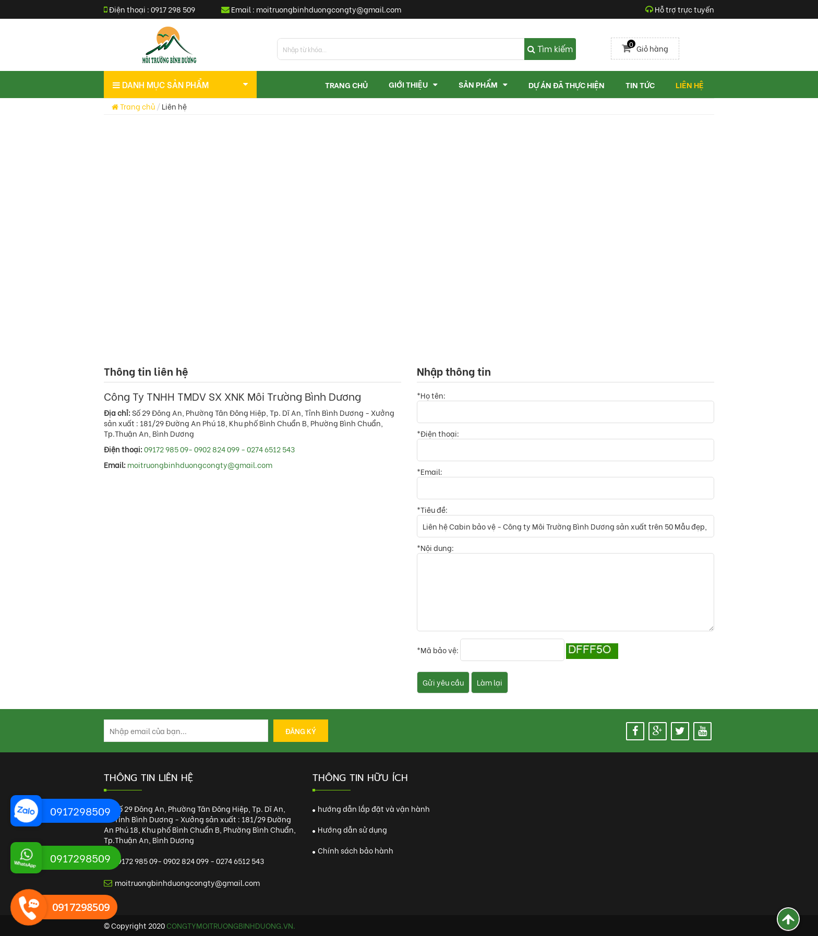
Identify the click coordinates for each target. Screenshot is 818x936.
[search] (426, 49)
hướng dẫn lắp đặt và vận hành (371, 808)
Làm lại (489, 682)
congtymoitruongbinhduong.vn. (230, 925)
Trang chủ (133, 106)
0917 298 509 (173, 9)
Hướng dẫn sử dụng (349, 829)
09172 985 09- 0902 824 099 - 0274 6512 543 (219, 448)
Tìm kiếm (550, 48)
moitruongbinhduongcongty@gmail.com (328, 9)
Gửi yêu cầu (443, 682)
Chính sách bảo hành (352, 850)
